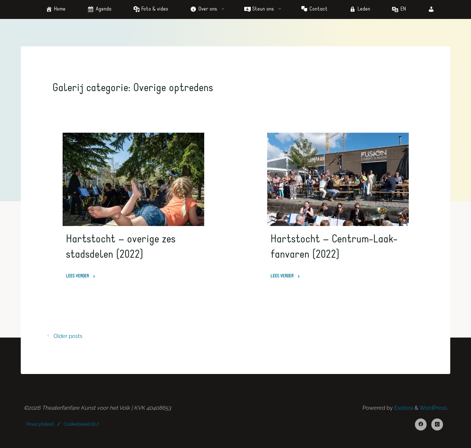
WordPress (433, 408)
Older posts (62, 336)
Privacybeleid (40, 424)
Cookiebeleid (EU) (81, 424)
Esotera (403, 408)
